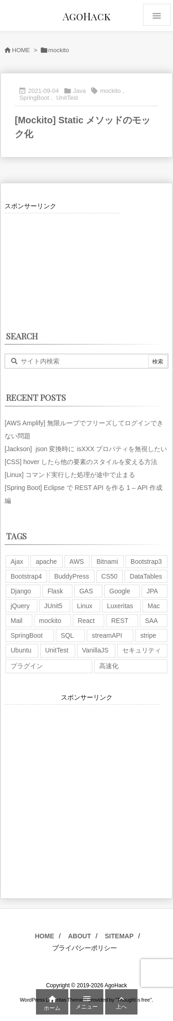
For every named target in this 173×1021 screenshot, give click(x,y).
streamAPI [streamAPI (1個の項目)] (107, 635)
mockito (110, 90)
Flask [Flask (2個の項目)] (55, 591)
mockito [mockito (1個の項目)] (50, 620)
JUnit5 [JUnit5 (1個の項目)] (53, 606)
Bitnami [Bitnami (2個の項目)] (107, 561)
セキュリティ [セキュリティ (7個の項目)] (141, 650)
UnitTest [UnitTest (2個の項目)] (57, 650)
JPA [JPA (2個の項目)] (152, 591)
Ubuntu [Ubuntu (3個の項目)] (21, 650)
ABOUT (79, 936)
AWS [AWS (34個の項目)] (77, 561)
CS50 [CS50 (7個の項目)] (109, 576)
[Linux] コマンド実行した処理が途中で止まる (70, 474)
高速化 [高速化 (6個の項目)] (109, 666)
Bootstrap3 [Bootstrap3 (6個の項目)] (146, 561)
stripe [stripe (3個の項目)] (148, 635)
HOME (21, 50)
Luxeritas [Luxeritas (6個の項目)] (120, 606)
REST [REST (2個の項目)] (119, 620)
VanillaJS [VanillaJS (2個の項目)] (95, 650)
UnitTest (67, 97)
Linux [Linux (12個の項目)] (84, 606)
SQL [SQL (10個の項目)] (67, 635)
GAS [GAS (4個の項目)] (86, 591)
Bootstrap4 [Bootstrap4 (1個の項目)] (26, 576)
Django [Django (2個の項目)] (21, 591)
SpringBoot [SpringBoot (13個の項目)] (26, 635)
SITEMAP (119, 936)
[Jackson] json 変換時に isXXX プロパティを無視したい (86, 449)
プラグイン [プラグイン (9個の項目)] (27, 666)
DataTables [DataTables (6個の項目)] (146, 576)
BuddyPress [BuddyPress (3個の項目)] (71, 576)
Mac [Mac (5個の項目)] (154, 606)
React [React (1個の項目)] (86, 620)
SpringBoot (34, 97)
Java (79, 90)
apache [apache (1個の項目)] (46, 561)
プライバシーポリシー (84, 948)
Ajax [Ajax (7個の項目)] (17, 561)
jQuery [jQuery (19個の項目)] (20, 606)
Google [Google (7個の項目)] (119, 591)
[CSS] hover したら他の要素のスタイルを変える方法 (81, 461)
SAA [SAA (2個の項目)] (151, 620)
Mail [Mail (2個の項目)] (17, 620)
